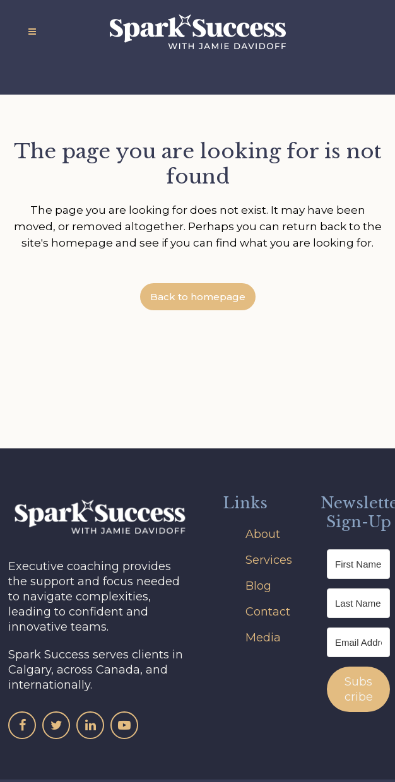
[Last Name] (358, 603)
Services (268, 560)
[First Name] (358, 564)
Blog (258, 586)
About (262, 534)
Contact (267, 612)
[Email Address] (358, 642)
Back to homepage (197, 297)
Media (263, 638)
